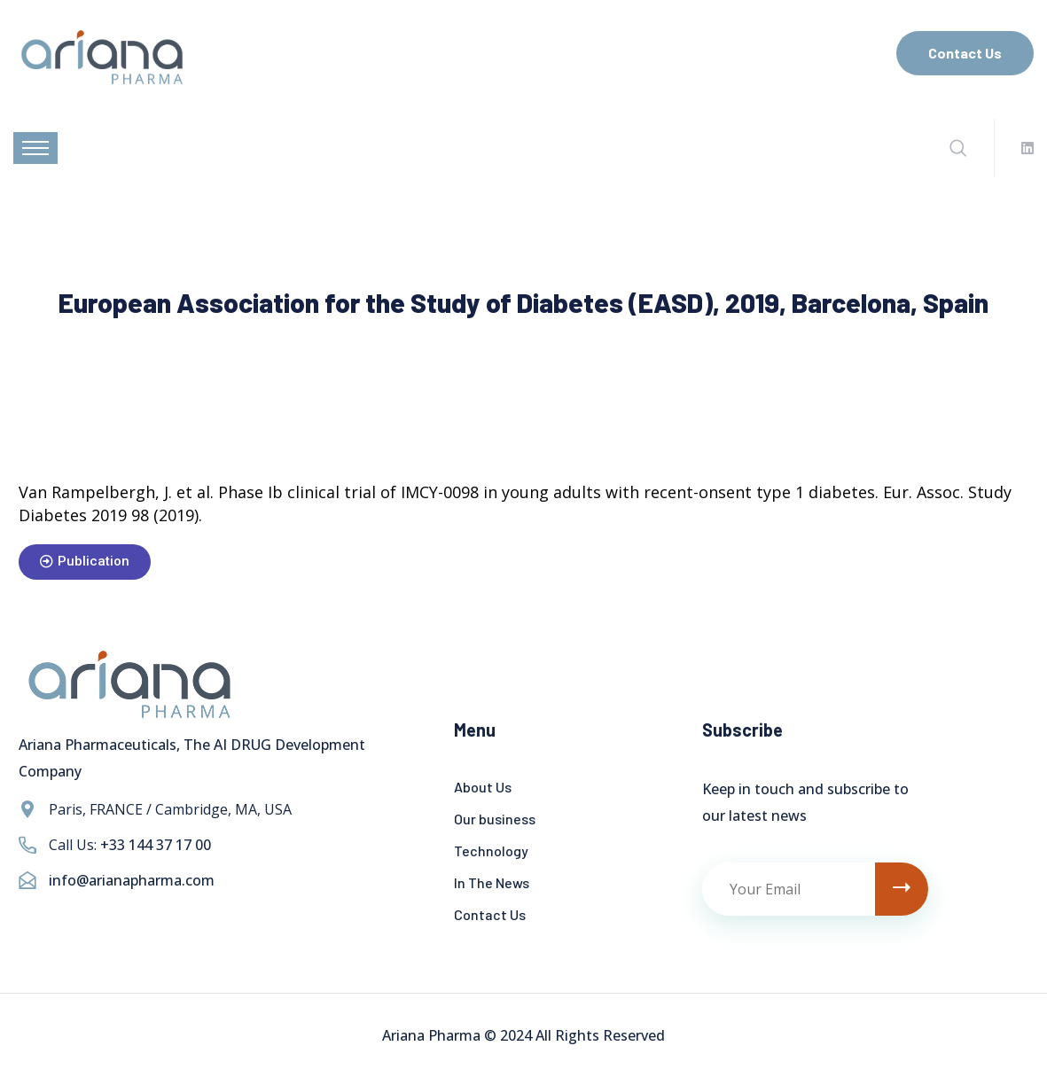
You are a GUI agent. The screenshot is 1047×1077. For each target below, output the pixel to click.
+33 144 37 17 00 (155, 845)
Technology (491, 850)
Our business (494, 818)
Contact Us (965, 52)
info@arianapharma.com (132, 880)
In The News (491, 882)
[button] (85, 562)
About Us (483, 786)
